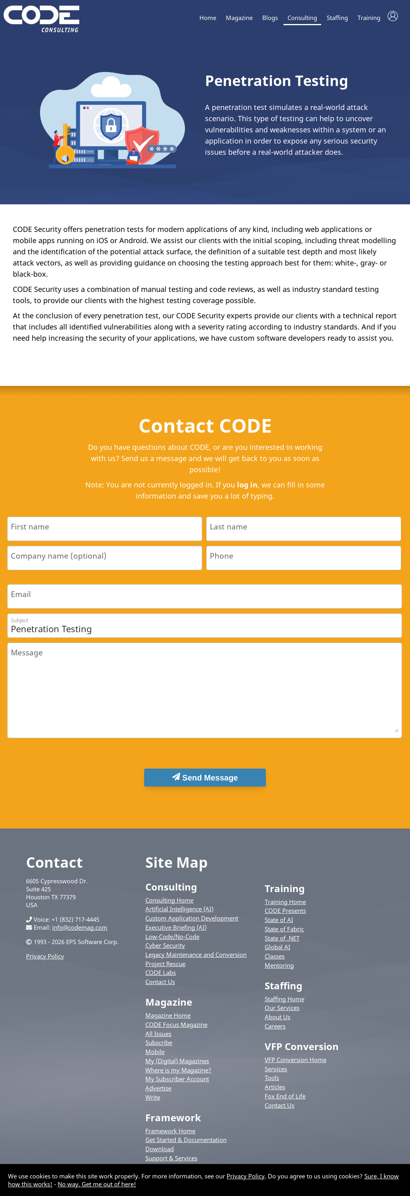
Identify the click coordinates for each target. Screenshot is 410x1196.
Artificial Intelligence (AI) (179, 913)
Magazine (239, 18)
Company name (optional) (59, 559)
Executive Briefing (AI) (176, 931)
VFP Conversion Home (295, 1064)
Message (27, 656)
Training (369, 18)
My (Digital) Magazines (177, 1065)
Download (159, 1153)
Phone (221, 559)
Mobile (155, 1056)
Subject (19, 624)
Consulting (302, 18)
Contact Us (160, 986)
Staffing (337, 18)
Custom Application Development (191, 922)
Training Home (285, 906)
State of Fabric (284, 933)
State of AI (279, 924)
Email (21, 598)
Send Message (205, 781)
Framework (173, 1121)
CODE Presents (285, 915)
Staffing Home (284, 1003)
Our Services (282, 1012)
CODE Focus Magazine (176, 1028)
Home (207, 18)
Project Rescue (165, 968)
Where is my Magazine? (178, 1074)
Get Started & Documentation (186, 1144)
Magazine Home (168, 1019)
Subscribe (158, 1047)
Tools (272, 1082)
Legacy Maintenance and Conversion (196, 958)
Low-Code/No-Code (172, 940)
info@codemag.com (79, 931)
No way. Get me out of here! (97, 1184)
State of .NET (282, 942)
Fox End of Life (285, 1100)
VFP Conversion (302, 1050)
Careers (275, 1030)
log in (247, 488)
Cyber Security (165, 949)
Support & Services (171, 1162)
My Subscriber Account (177, 1083)
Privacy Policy (45, 960)
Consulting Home (169, 904)
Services (276, 1073)
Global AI (277, 951)
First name (30, 530)
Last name (228, 530)
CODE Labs (160, 977)
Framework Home (170, 1135)
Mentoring (279, 969)
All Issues (158, 1038)
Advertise (158, 1092)
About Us (277, 1021)
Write (152, 1101)
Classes (275, 960)
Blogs (270, 18)
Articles (275, 1091)
